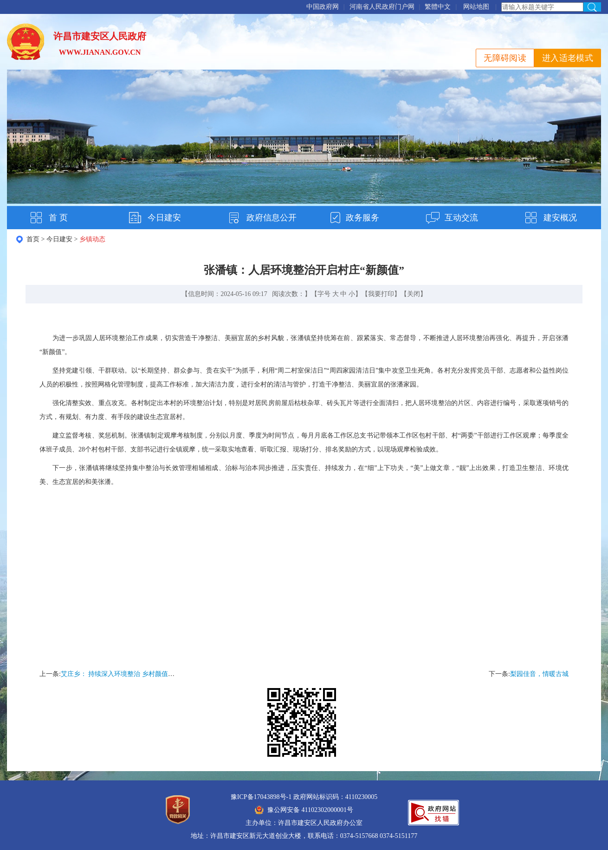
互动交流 (461, 217)
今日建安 (164, 217)
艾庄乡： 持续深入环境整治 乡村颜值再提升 (124, 673)
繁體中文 (438, 6)
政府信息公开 (271, 217)
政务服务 (362, 217)
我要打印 (381, 293)
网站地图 (476, 6)
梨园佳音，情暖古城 (539, 673)
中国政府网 (322, 6)
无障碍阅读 (505, 58)
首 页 (58, 217)
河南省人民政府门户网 (381, 6)
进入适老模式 (567, 58)
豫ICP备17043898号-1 (261, 796)
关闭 (413, 293)
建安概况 (560, 217)
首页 (32, 239)
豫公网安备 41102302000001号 (304, 809)
